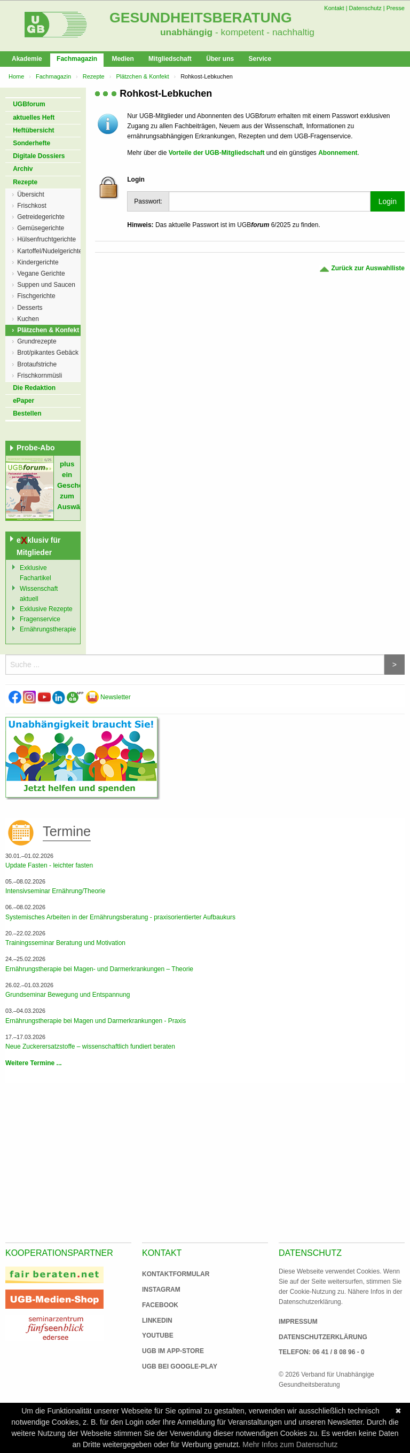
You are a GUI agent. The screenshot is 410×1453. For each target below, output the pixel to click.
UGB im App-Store (168, 1351)
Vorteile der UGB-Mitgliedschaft (217, 153)
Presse (396, 8)
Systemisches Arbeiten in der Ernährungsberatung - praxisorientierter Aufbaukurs (120, 917)
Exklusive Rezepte (46, 609)
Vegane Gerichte (41, 273)
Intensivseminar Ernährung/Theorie (55, 891)
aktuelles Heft (33, 117)
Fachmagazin (77, 59)
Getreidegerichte (41, 217)
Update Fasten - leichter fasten (49, 865)
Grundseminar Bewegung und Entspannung (67, 994)
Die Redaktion (34, 388)
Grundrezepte (36, 341)
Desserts (29, 307)
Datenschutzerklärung (323, 1337)
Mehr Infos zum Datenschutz (289, 1444)
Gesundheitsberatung (200, 18)
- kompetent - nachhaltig (263, 32)
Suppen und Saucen (46, 284)
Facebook (160, 1305)
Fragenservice (40, 619)
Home (16, 76)
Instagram (161, 1289)
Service (259, 59)
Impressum (298, 1321)
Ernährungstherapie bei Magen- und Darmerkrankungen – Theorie (99, 969)
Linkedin (157, 1320)
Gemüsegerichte (40, 228)
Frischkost (31, 205)
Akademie (27, 59)
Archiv (23, 169)
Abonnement (337, 153)
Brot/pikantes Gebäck (47, 352)
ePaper (23, 400)
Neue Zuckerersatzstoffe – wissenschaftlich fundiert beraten (90, 1046)
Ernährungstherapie (48, 629)
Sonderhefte (31, 143)
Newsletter (108, 697)
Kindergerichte (37, 262)
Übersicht (30, 194)
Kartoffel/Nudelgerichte (49, 251)
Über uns (220, 59)
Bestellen (27, 413)
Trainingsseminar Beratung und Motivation (65, 943)
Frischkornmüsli (39, 375)
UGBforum (29, 104)
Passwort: (148, 201)
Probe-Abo (36, 447)
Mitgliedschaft (170, 59)
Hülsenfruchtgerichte (46, 239)
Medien (122, 59)
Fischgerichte (36, 296)
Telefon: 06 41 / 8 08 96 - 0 (322, 1352)
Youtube (158, 1335)
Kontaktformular (175, 1274)
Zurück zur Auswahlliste (362, 268)
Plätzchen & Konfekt (142, 76)
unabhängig (186, 32)
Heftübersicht (33, 130)
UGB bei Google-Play (168, 1366)
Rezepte (94, 76)
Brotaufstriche (37, 364)
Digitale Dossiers (39, 156)
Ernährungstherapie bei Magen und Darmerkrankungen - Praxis (95, 1021)
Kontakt (334, 8)
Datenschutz (365, 8)
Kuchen (28, 319)
